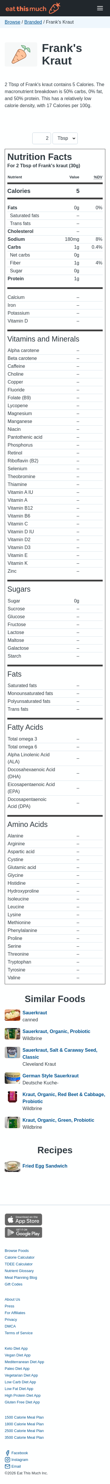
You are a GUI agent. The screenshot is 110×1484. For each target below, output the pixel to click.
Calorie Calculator (20, 1257)
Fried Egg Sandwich (45, 1166)
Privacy (11, 1319)
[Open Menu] (100, 8)
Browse (12, 22)
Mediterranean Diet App (24, 1362)
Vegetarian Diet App (21, 1375)
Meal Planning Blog (21, 1277)
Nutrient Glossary (19, 1271)
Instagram (16, 1459)
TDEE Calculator (19, 1264)
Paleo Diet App (17, 1368)
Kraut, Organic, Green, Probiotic (58, 1120)
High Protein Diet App (22, 1395)
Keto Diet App (16, 1348)
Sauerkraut (35, 1012)
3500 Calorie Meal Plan (24, 1437)
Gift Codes (13, 1284)
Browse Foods (17, 1250)
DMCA (10, 1326)
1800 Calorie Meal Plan (24, 1424)
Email (13, 1466)
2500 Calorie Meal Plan (24, 1431)
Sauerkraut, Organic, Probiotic (56, 1031)
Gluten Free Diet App (22, 1402)
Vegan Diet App (18, 1355)
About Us (12, 1299)
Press (9, 1306)
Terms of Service (19, 1333)
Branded (33, 22)
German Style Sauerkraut (51, 1075)
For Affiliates (15, 1313)
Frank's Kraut (62, 54)
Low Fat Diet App (19, 1389)
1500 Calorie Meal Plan (24, 1417)
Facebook (16, 1453)
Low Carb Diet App (20, 1382)
